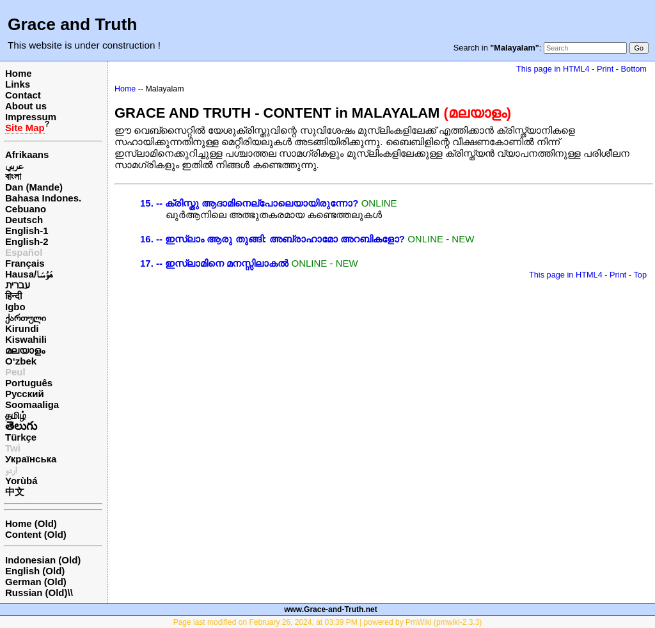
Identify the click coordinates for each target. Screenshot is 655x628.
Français (25, 263)
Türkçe (20, 437)
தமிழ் (15, 415)
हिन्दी (13, 295)
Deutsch (24, 219)
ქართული (25, 317)
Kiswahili (26, 339)
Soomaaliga (32, 404)
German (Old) (36, 581)
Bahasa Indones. (43, 197)
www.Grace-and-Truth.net (330, 609)
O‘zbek (20, 361)
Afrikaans (27, 154)
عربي (14, 165)
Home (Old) (31, 523)
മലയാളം (25, 350)
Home (18, 73)
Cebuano (25, 208)
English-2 (27, 241)
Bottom (634, 69)
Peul (15, 371)
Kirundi (22, 328)
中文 (14, 491)
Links (17, 84)
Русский (24, 393)
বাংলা (13, 176)
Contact (23, 95)
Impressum (30, 116)
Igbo (15, 306)
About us (26, 105)
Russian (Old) (36, 592)
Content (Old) (36, 534)
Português (28, 382)
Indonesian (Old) (43, 559)
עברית (17, 284)
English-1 (27, 230)
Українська (30, 458)
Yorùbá (21, 480)
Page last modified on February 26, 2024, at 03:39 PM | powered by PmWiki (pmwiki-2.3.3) (327, 622)
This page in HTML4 (553, 69)
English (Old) (35, 570)
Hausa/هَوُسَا (29, 274)
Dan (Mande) (34, 187)
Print (605, 69)
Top (640, 274)
